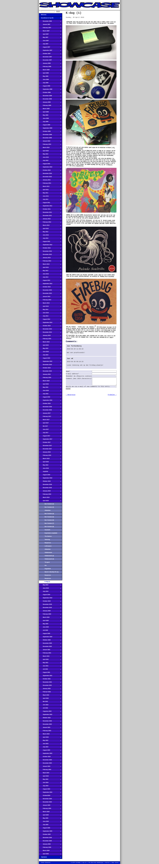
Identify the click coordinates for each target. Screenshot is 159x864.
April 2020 (50, 621)
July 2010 (50, 161)
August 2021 (50, 673)
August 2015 (50, 358)
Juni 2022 (50, 705)
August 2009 (50, 125)
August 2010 (50, 164)
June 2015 (50, 352)
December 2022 (50, 724)
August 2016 (50, 397)
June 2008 (50, 80)
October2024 (50, 796)
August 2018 (50, 475)
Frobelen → (112, 396)
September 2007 (50, 51)
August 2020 (50, 634)
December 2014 (50, 332)
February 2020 (50, 614)
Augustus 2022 (50, 712)
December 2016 (50, 410)
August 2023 (50, 750)
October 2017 (50, 443)
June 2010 (50, 158)
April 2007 (50, 34)
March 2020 (50, 618)
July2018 (50, 472)
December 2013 (50, 294)
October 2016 (50, 404)
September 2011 (50, 206)
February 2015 (50, 339)
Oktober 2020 (50, 640)
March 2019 (50, 498)
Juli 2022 (50, 708)
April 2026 (50, 854)
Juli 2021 (50, 669)
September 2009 (50, 128)
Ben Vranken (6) (49, 520)
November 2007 (50, 57)
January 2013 (50, 258)
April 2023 (50, 737)
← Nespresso (70, 396)
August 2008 (50, 86)
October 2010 (50, 170)
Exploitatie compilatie (51, 533)
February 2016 (50, 378)
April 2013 (50, 268)
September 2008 (50, 89)
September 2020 (50, 637)
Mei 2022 (50, 702)
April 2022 (50, 699)
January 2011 (50, 180)
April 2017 (50, 423)
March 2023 (50, 734)
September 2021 (50, 676)
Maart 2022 (50, 695)
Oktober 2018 (50, 481)
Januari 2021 (50, 650)
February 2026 (50, 848)
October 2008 (50, 93)
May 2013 (50, 271)
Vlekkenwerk (48, 552)
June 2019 (50, 588)
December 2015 (50, 371)
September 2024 (50, 793)
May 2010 (50, 154)
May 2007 (50, 38)
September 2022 (50, 715)
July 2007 (50, 44)
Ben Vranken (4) (49, 513)
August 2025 (50, 828)
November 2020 (50, 643)
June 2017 (50, 430)
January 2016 (50, 375)
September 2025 (50, 831)
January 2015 (50, 336)
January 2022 (50, 689)
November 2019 (50, 605)
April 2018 (50, 462)
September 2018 (50, 478)
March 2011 (50, 187)
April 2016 (50, 384)
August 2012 (50, 242)
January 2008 (50, 64)
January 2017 (50, 413)
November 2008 (50, 96)
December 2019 (50, 608)
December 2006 (50, 21)
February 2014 (50, 300)
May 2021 (50, 663)
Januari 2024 (50, 767)
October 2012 (50, 248)
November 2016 (50, 407)
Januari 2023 (50, 728)
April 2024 (50, 776)
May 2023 (50, 741)
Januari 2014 (50, 297)
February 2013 (50, 261)
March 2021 (50, 656)
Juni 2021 (50, 666)
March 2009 (50, 109)
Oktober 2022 (50, 718)
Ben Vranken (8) (49, 526)
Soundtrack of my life (50, 18)
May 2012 (50, 232)
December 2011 (50, 216)
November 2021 (50, 682)
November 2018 (50, 485)
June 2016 (50, 391)
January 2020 (50, 611)
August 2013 (50, 281)
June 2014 (50, 313)
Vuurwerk (47, 530)
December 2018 (50, 488)
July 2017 (50, 433)
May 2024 (50, 780)
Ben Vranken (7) (49, 523)
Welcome (50, 15)
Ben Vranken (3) (49, 507)
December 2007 (50, 60)
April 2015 (50, 345)
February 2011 (50, 183)
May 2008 (50, 77)
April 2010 (50, 151)
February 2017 (50, 417)
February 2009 (50, 106)
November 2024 (50, 799)
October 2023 (50, 757)
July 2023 (50, 747)
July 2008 (50, 83)
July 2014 (50, 316)
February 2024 (50, 770)
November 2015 (50, 365)
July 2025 (50, 825)
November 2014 (50, 329)
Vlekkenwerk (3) (49, 559)
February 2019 (50, 494)
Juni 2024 (50, 783)
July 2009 (50, 122)
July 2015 (50, 355)
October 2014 (50, 326)
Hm (46, 565)
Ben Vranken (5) (49, 517)
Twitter (107, 862)
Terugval (47, 562)
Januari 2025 (50, 805)
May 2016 (50, 388)
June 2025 (50, 822)
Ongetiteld (48, 568)
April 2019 (50, 501)
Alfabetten (48, 510)
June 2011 (50, 196)
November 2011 (50, 213)
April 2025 (50, 815)
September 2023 (50, 754)
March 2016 (50, 381)
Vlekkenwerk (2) (49, 555)
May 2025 (50, 818)
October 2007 (50, 54)
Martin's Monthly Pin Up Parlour (52, 572)
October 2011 (50, 209)
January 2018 (50, 452)
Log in (84, 862)
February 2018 (50, 456)
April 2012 (50, 229)
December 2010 (50, 177)
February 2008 (50, 67)
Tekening (47, 539)
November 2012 (50, 251)
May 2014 (50, 310)
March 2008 (50, 70)
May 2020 (50, 624)
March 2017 (50, 420)
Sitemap (78, 862)
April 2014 (50, 307)
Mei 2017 (50, 426)
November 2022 (50, 721)
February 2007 (50, 28)
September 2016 (50, 401)
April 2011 (50, 190)
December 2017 (50, 449)
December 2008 (50, 99)
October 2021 (50, 679)
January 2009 (50, 102)
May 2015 (50, 349)
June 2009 (50, 119)
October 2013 (50, 287)
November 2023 (50, 760)
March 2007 (50, 31)
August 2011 (50, 203)
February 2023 (50, 731)
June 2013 (50, 274)
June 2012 (50, 235)
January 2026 (50, 844)
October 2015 (50, 368)
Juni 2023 (50, 744)
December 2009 (50, 138)
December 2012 (50, 255)
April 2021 (50, 660)
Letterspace (48, 546)
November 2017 (50, 446)
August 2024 (50, 789)
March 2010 (50, 148)
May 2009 (50, 115)
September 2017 (50, 439)
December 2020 (50, 647)
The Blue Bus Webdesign (95, 862)
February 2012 (50, 222)
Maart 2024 (50, 773)
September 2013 (50, 284)
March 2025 (50, 812)
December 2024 (50, 802)
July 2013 (50, 277)
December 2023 (50, 763)
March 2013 (50, 264)
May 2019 (50, 585)
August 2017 (50, 436)
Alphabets (50, 857)
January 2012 (50, 219)
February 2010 (50, 145)
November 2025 (50, 838)
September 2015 (50, 362)
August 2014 (50, 320)
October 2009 (50, 132)
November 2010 (50, 174)
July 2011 (50, 200)
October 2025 (50, 835)
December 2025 (50, 841)
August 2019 (50, 595)
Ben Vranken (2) (49, 504)
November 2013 (50, 290)
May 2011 (50, 193)
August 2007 (50, 47)
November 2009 (50, 135)
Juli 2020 (50, 631)
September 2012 (50, 245)
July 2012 (50, 239)
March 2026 (50, 851)
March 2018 (50, 459)
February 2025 (50, 809)
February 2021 (50, 653)
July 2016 (50, 394)
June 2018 (50, 469)
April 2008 (50, 73)
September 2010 (50, 167)
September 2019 (50, 598)
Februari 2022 (50, 692)
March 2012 (50, 226)
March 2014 (50, 303)
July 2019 (50, 592)
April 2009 (50, 112)
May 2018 (50, 465)
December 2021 (50, 686)
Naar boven (115, 862)
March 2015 (50, 342)
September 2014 (50, 323)
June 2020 (50, 627)
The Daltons (48, 536)
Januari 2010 (50, 141)
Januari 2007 (50, 25)
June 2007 (50, 41)
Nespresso (48, 542)
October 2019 (50, 601)
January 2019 (50, 491)
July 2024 (50, 786)
